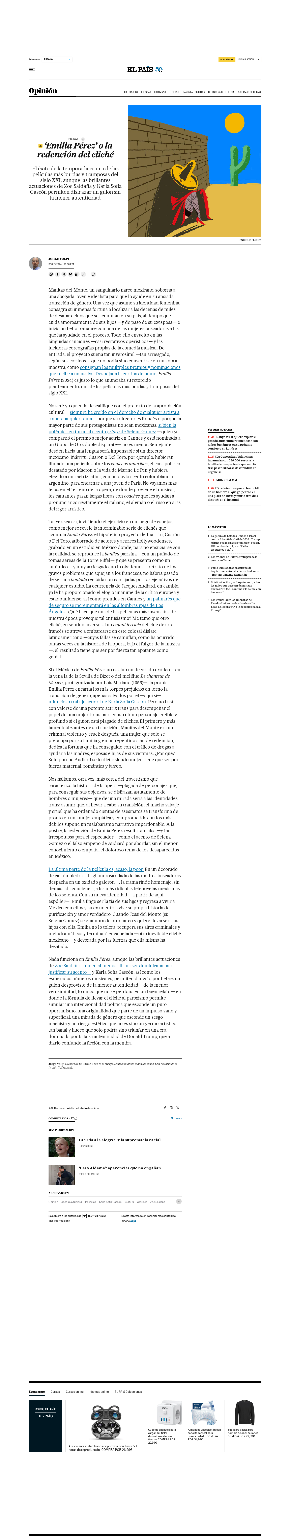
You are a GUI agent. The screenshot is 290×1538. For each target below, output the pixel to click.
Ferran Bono (86, 1146)
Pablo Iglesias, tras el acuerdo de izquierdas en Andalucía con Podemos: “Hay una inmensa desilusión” (235, 571)
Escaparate (37, 1391)
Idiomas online (99, 1391)
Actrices (142, 1201)
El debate (174, 92)
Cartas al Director (194, 92)
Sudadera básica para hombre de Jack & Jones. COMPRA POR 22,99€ (243, 1433)
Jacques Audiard (71, 1201)
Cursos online (75, 1391)
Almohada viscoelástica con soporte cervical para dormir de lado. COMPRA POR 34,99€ (204, 1434)
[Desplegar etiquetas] (179, 1201)
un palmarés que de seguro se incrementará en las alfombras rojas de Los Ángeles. (115, 605)
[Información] (83, 139)
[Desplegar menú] (32, 69)
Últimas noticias (220, 429)
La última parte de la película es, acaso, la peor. (96, 869)
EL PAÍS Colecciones (128, 1391)
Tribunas (146, 92)
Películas (90, 1201)
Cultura (129, 1201)
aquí (133, 1220)
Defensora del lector (221, 92)
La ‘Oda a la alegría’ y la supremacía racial (120, 1140)
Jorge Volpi (59, 259)
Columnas (160, 92)
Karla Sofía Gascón (110, 1201)
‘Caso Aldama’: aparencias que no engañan (120, 1168)
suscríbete (227, 59)
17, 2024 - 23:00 (61, 264)
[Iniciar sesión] (249, 59)
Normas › (176, 1118)
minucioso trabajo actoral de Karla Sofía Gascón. (98, 702)
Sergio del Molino (89, 1174)
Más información (59, 1220)
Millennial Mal (226, 480)
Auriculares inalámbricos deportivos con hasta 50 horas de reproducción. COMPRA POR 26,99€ (102, 1448)
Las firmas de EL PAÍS (249, 92)
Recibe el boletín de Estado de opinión (77, 1108)
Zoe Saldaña (157, 1201)
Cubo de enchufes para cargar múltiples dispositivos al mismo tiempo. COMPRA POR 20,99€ (162, 1436)
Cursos (55, 1391)
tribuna (71, 139)
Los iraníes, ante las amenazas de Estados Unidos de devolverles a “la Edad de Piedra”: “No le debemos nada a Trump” (236, 605)
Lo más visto (217, 527)
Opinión (43, 91)
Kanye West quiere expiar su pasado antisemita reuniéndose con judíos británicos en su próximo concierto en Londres (233, 442)
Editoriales (131, 92)
